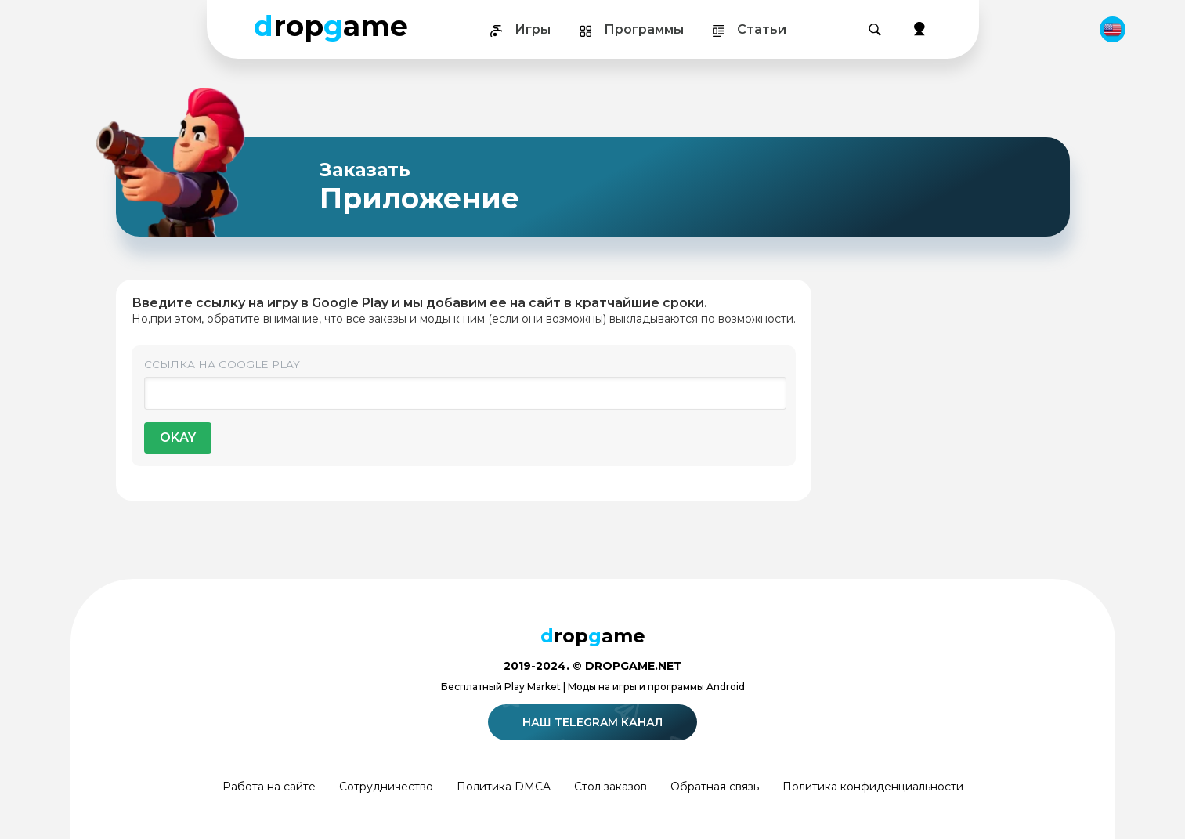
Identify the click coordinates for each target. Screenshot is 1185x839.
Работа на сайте (269, 786)
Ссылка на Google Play (222, 364)
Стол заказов (610, 786)
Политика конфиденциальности (872, 786)
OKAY (178, 437)
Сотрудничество (386, 786)
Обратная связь (714, 786)
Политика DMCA (504, 786)
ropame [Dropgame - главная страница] (331, 26)
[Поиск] (874, 29)
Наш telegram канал (595, 722)
